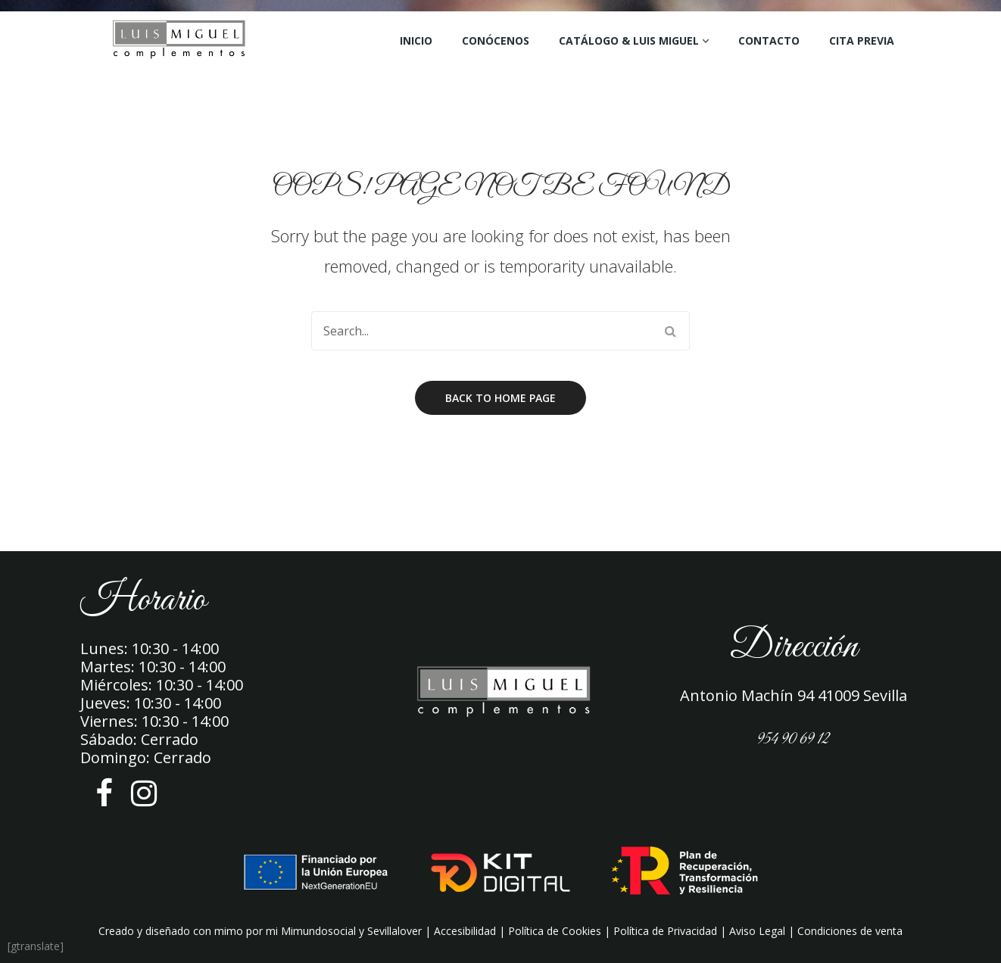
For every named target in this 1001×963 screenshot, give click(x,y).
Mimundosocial (318, 931)
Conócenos (495, 40)
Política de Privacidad (665, 931)
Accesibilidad (465, 931)
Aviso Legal (757, 931)
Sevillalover (394, 931)
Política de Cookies (554, 931)
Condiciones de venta (850, 931)
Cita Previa (861, 40)
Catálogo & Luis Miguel (629, 40)
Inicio (416, 40)
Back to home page (500, 398)
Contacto (769, 40)
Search (670, 331)
